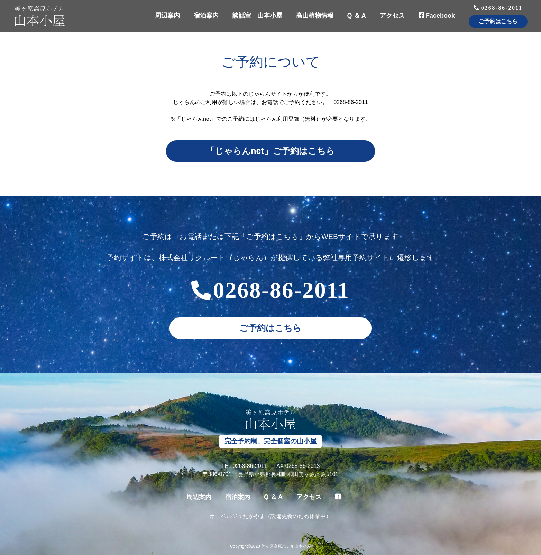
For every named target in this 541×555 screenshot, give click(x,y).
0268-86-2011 (498, 9)
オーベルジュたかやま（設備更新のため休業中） (270, 516)
